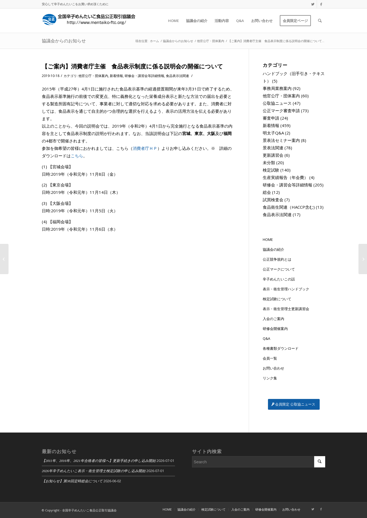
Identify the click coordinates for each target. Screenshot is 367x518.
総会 (267, 192)
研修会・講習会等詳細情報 (144, 75)
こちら (77, 155)
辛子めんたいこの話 (279, 279)
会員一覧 (270, 358)
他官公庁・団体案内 (93, 75)
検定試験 (271, 170)
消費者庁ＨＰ (145, 148)
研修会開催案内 (275, 328)
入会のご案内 (273, 318)
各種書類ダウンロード (280, 348)
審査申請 (271, 118)
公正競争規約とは (277, 259)
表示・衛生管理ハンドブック (286, 288)
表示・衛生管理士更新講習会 (286, 308)
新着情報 (116, 75)
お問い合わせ (273, 368)
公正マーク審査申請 (281, 110)
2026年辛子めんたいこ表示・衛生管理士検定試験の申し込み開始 (94, 471)
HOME (268, 239)
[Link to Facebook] (321, 4)
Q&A (266, 338)
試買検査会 (273, 199)
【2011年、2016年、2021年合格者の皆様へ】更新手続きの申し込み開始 (99, 461)
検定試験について (277, 298)
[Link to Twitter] (313, 4)
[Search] (319, 21)
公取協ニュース (277, 103)
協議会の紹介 (273, 249)
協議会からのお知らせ (64, 41)
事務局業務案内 (277, 88)
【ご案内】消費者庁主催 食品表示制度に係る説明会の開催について (132, 66)
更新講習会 (273, 155)
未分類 (269, 162)
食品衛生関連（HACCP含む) (289, 207)
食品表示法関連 (177, 75)
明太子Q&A (273, 133)
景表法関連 (273, 147)
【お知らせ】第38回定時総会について (72, 481)
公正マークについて (279, 269)
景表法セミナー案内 (281, 140)
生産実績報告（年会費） (285, 177)
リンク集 (270, 378)
